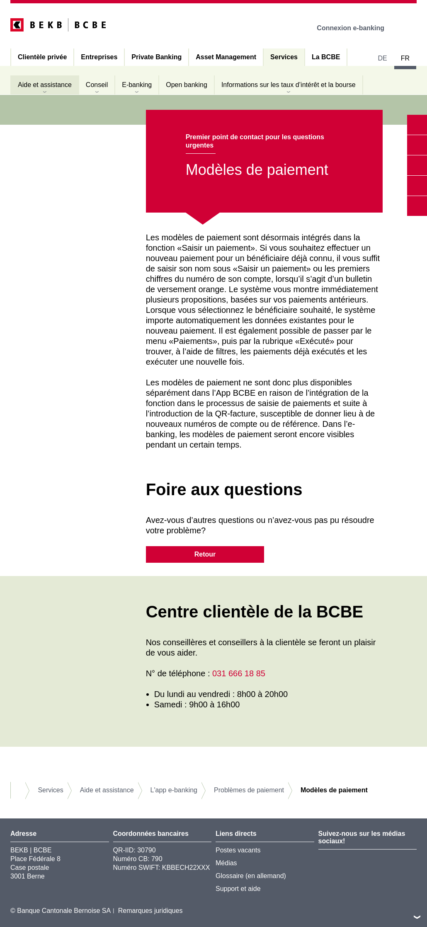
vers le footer (417, 917)
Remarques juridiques (150, 910)
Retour (205, 554)
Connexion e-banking (356, 27)
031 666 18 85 (238, 673)
